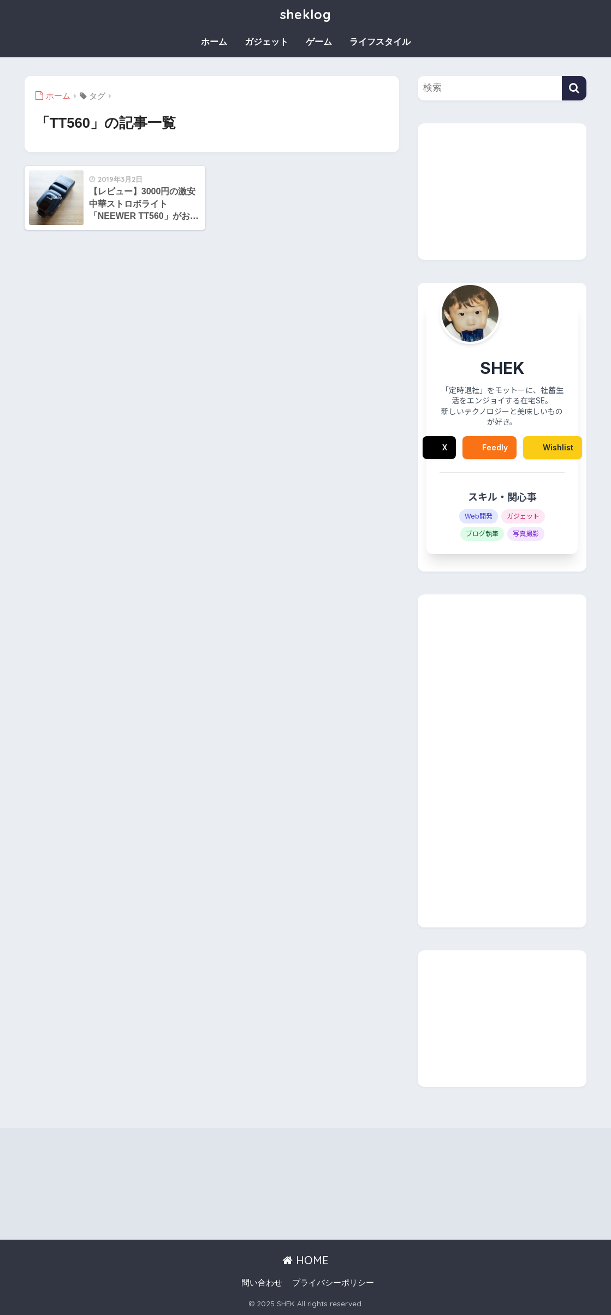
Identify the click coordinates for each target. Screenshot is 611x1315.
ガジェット (266, 41)
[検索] (574, 88)
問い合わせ (261, 1282)
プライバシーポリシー (333, 1282)
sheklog (305, 14)
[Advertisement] (502, 191)
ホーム (214, 41)
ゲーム (319, 41)
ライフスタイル (380, 41)
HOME (305, 1260)
